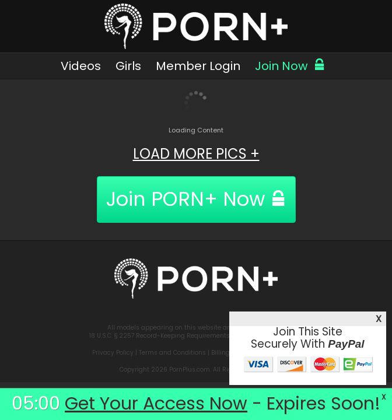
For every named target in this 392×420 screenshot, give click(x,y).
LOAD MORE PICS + (196, 153)
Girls (128, 66)
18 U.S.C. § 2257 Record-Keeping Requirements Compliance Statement (196, 335)
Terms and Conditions (172, 352)
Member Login (198, 66)
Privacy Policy (113, 352)
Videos (81, 66)
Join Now (290, 66)
